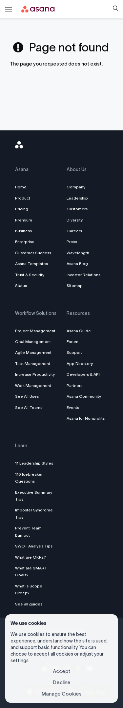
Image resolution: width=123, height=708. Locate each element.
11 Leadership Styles (34, 463)
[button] (115, 9)
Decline (62, 682)
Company (76, 187)
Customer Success (33, 253)
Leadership (77, 198)
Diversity (75, 220)
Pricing (21, 209)
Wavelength (78, 253)
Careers (74, 231)
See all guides (28, 604)
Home (21, 187)
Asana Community (84, 396)
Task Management (32, 363)
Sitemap (75, 285)
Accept (61, 671)
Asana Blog (77, 263)
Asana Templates (31, 263)
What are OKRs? (30, 557)
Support (74, 352)
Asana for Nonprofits (86, 418)
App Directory (80, 363)
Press (72, 241)
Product (22, 198)
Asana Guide (79, 331)
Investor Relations (83, 275)
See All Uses (27, 396)
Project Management (35, 331)
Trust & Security (29, 275)
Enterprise (24, 241)
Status (21, 285)
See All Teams (28, 407)
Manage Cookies (62, 694)
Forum (72, 341)
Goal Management (33, 341)
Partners (74, 385)
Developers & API (83, 374)
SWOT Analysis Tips (33, 546)
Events (73, 407)
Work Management (33, 385)
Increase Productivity (35, 374)
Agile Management (33, 352)
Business (23, 231)
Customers (77, 209)
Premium (23, 220)
